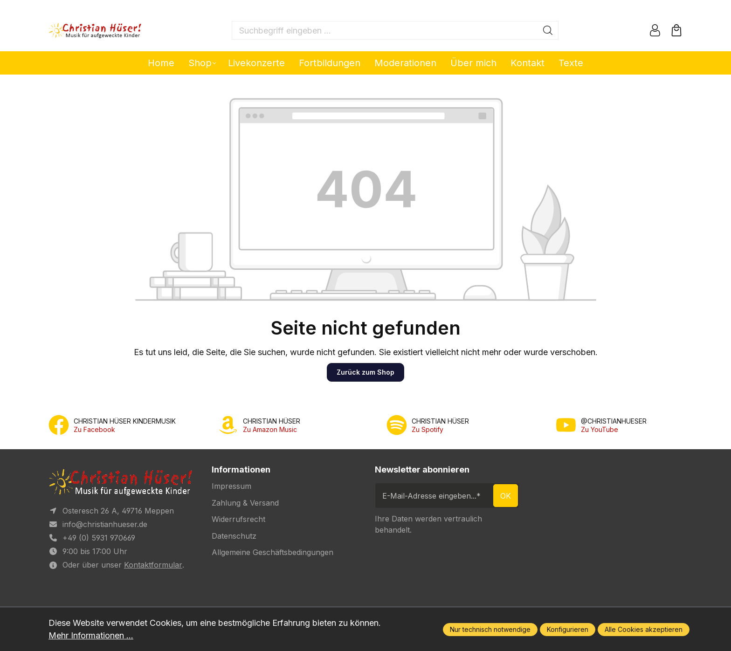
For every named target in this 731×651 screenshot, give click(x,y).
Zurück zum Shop (365, 372)
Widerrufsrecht (238, 519)
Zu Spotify (427, 429)
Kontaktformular (153, 564)
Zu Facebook (94, 429)
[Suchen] (548, 30)
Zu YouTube (599, 429)
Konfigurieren (567, 629)
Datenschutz (234, 536)
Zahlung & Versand (245, 502)
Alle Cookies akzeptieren (644, 629)
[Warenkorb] (676, 30)
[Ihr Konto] (655, 30)
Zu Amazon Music (270, 429)
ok (505, 495)
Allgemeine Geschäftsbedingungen (272, 552)
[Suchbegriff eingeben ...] (385, 30)
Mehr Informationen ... (90, 635)
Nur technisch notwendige (490, 629)
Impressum (231, 486)
